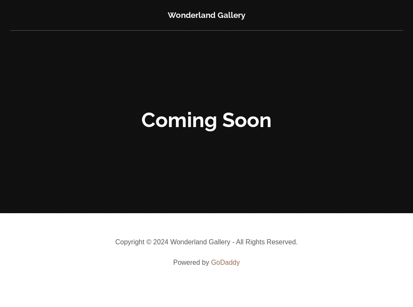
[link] (206, 15)
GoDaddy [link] (225, 262)
